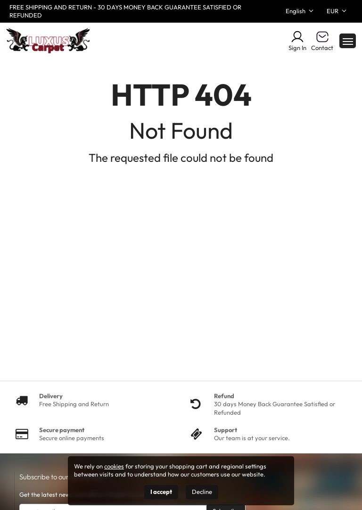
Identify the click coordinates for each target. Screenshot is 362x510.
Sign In (297, 40)
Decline (202, 491)
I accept (161, 491)
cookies (114, 466)
